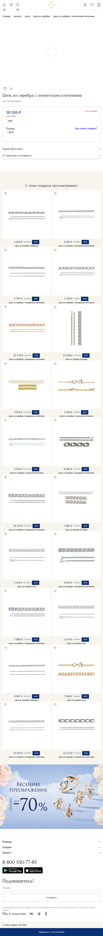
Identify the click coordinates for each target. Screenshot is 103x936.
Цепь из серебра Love (26, 587)
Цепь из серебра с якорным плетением (76, 416)
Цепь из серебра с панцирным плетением (76, 246)
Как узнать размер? (86, 128)
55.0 (11, 132)
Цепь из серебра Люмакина (27, 246)
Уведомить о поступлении (51, 932)
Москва (11, 4)
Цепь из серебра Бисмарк (76, 359)
